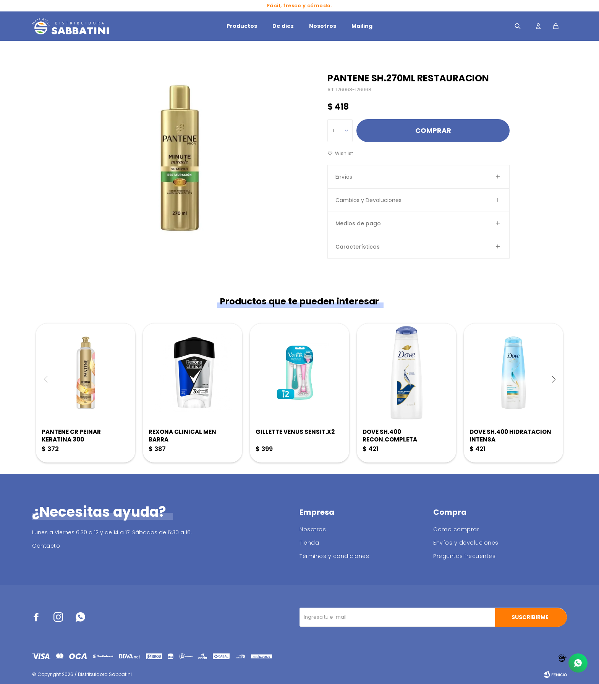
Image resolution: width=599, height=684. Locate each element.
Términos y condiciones (334, 556)
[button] (553, 379)
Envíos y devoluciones (466, 543)
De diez (283, 26)
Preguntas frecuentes (464, 556)
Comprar (433, 130)
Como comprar (456, 529)
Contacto (46, 546)
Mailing (361, 26)
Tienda (309, 543)
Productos (242, 26)
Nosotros (322, 26)
